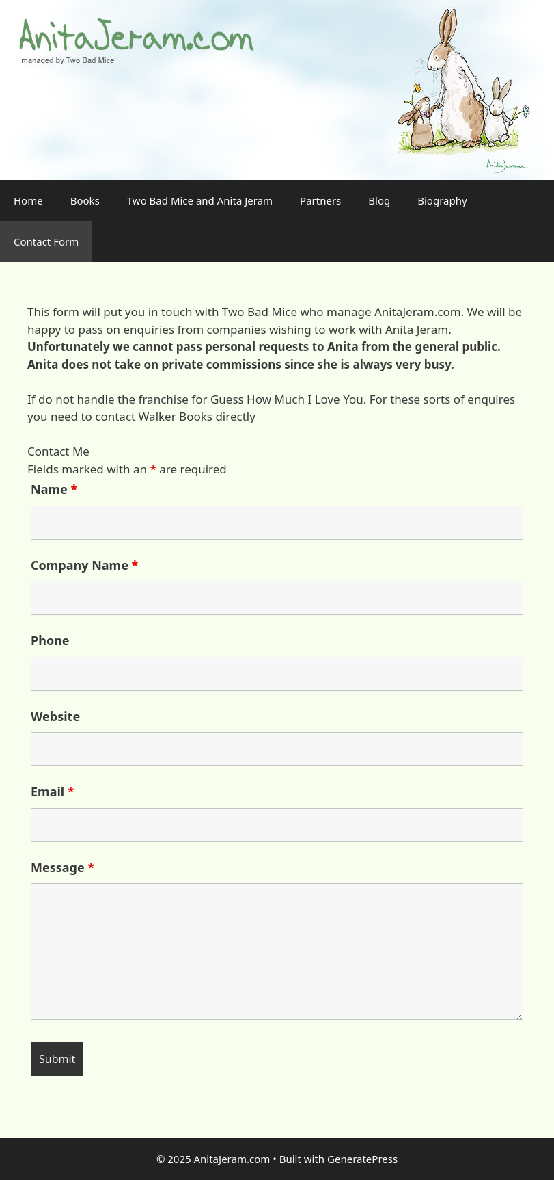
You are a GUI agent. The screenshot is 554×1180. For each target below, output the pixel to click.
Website (55, 716)
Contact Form (46, 241)
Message (62, 867)
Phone (50, 640)
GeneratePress (362, 1159)
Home (28, 200)
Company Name (84, 565)
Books (85, 200)
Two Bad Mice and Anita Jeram (200, 200)
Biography (442, 200)
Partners (320, 200)
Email (52, 791)
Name (54, 489)
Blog (379, 200)
